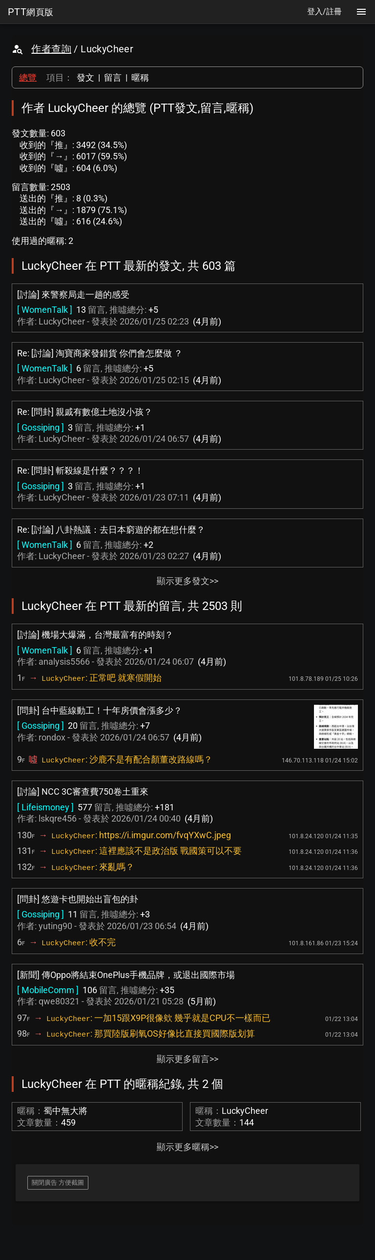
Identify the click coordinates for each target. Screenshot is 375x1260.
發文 (85, 77)
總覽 (28, 77)
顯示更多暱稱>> (187, 1147)
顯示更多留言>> (187, 1059)
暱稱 (140, 77)
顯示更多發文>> (187, 581)
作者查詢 (51, 49)
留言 (113, 77)
